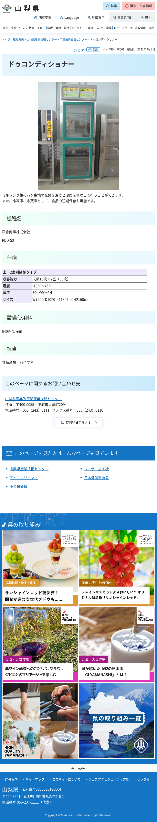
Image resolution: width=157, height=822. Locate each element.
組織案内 (18, 39)
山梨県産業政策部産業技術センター (33, 398)
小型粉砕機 (18, 486)
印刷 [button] (95, 49)
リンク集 (143, 779)
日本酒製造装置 (96, 477)
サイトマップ (35, 779)
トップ (6, 39)
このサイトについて (66, 779)
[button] (138, 6)
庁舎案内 (11, 779)
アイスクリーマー (24, 477)
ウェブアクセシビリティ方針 (108, 779)
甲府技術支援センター (73, 39)
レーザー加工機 (96, 468)
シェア (79, 50)
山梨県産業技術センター (42, 39)
